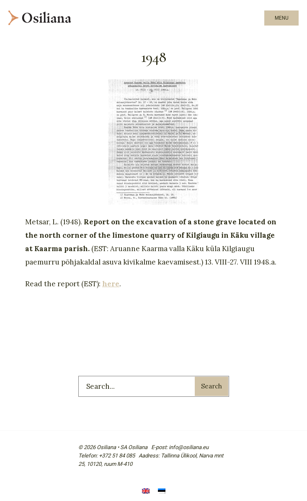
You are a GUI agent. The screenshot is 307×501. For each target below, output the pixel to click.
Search (211, 386)
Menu (282, 18)
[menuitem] (146, 492)
